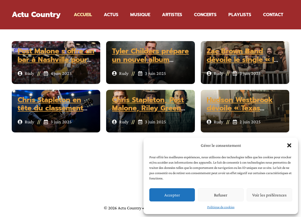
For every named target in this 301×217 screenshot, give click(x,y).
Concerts (205, 14)
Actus (111, 14)
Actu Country (36, 14)
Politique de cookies (221, 207)
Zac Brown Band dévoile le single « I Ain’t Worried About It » (242, 64)
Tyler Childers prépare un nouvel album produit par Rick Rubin (150, 64)
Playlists (239, 14)
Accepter (172, 195)
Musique (140, 14)
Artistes (172, 14)
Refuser (220, 195)
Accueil (83, 14)
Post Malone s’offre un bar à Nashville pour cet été (56, 59)
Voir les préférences (269, 195)
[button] (289, 145)
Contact (273, 14)
